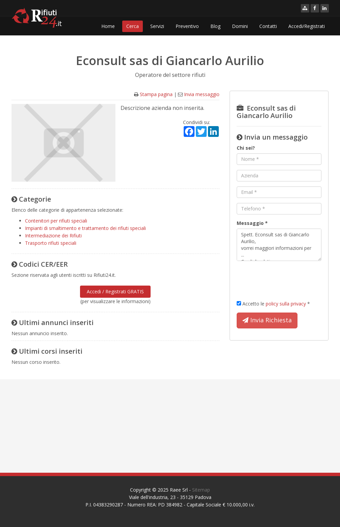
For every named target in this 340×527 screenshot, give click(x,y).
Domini (240, 26)
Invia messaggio (201, 94)
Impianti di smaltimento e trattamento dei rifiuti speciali (85, 228)
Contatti (268, 26)
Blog (215, 26)
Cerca (132, 26)
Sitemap (201, 490)
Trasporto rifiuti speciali (50, 243)
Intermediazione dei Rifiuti (53, 235)
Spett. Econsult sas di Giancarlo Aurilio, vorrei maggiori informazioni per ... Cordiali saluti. (279, 245)
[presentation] (288, 279)
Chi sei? (246, 148)
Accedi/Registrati (306, 26)
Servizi (157, 26)
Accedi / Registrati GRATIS (115, 291)
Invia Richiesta (267, 320)
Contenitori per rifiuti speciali (56, 220)
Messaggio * (252, 223)
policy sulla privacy (286, 303)
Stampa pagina (156, 94)
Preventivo (187, 26)
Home (108, 26)
